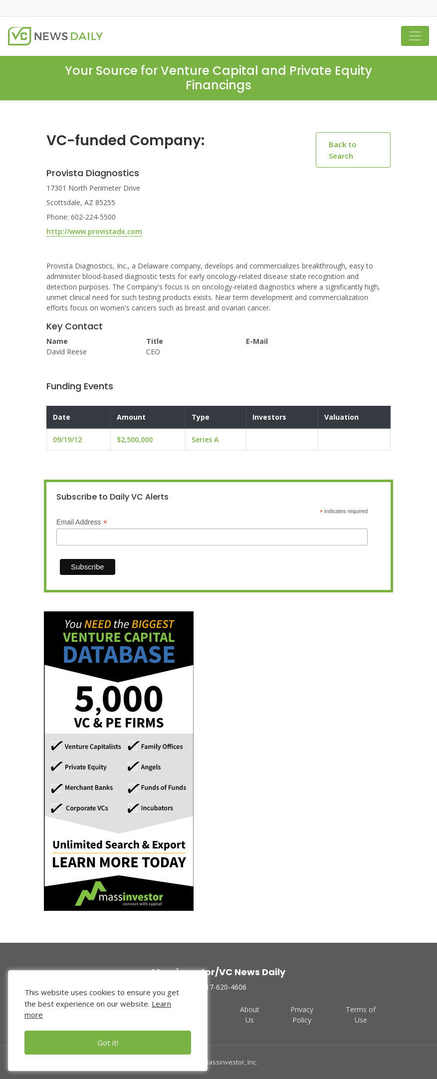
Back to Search (343, 150)
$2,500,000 (135, 439)
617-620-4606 (218, 987)
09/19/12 (67, 439)
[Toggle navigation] (415, 36)
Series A (205, 439)
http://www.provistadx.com (94, 231)
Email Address (81, 522)
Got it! (107, 1043)
